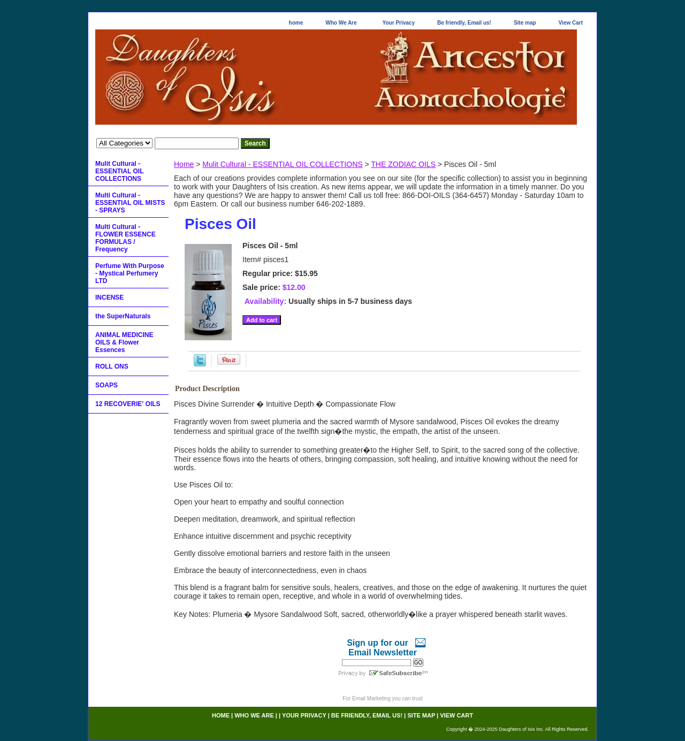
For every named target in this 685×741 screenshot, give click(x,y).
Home (184, 164)
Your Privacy (399, 23)
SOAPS (106, 385)
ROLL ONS (111, 366)
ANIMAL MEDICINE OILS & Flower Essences (124, 342)
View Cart (571, 23)
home (296, 23)
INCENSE (109, 297)
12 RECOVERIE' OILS (128, 404)
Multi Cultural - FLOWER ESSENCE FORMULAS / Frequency (125, 238)
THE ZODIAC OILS (403, 164)
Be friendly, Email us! (464, 23)
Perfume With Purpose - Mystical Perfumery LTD (129, 273)
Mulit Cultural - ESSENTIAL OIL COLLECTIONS (282, 164)
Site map (525, 23)
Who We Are (340, 23)
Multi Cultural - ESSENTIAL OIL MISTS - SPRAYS (130, 203)
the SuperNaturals (122, 316)
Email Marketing (371, 698)
